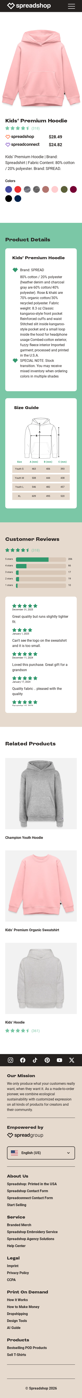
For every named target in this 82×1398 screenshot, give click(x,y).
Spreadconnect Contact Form (30, 1198)
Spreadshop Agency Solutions (30, 1239)
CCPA (11, 1280)
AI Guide (14, 1328)
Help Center (16, 1246)
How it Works (17, 1300)
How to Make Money (23, 1307)
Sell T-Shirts (16, 1355)
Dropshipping (17, 1314)
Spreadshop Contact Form (27, 1191)
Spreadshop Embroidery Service (32, 1232)
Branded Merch (19, 1225)
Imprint (12, 1266)
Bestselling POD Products (27, 1348)
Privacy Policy (18, 1273)
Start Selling (16, 1205)
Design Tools (17, 1321)
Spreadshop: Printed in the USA (32, 1184)
